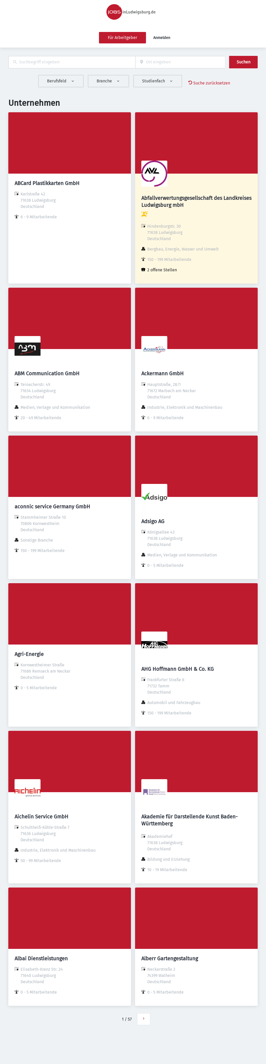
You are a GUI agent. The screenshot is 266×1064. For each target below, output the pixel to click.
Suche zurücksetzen (209, 83)
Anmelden (161, 38)
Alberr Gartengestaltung (169, 958)
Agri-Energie (29, 654)
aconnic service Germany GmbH (52, 506)
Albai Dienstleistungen (41, 958)
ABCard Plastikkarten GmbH (47, 183)
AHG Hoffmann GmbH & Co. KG (177, 669)
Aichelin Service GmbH (41, 816)
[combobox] (71, 62)
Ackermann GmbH (162, 373)
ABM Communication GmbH (47, 373)
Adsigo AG (152, 521)
